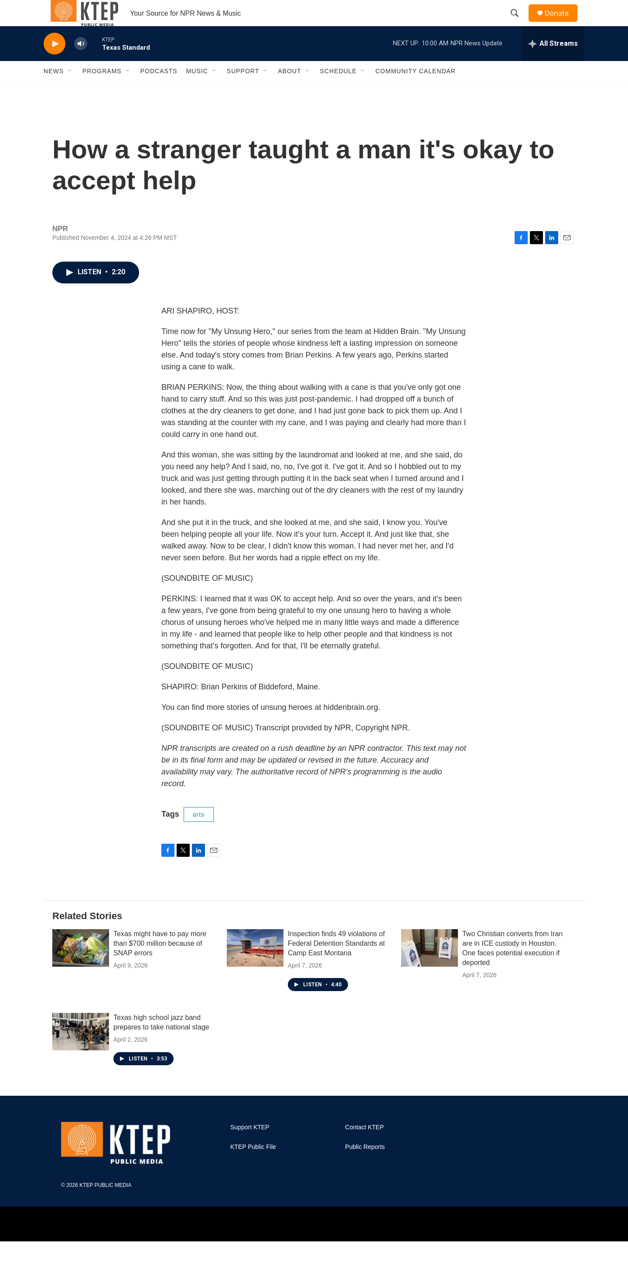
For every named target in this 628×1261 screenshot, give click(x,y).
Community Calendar (415, 90)
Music (197, 90)
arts (199, 834)
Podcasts (158, 90)
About (289, 90)
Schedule (338, 90)
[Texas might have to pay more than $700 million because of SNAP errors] (80, 967)
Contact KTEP (364, 1147)
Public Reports (365, 1166)
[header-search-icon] (518, 23)
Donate (562, 22)
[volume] (80, 63)
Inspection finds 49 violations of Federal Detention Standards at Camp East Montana (336, 963)
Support (243, 90)
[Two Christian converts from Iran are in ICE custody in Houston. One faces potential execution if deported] (429, 967)
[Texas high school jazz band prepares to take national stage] (80, 1051)
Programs (102, 90)
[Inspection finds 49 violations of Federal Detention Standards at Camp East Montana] (255, 967)
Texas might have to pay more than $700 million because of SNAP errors (159, 963)
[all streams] (553, 63)
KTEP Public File (253, 1166)
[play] (54, 63)
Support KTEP (250, 1147)
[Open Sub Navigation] (70, 90)
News (54, 90)
